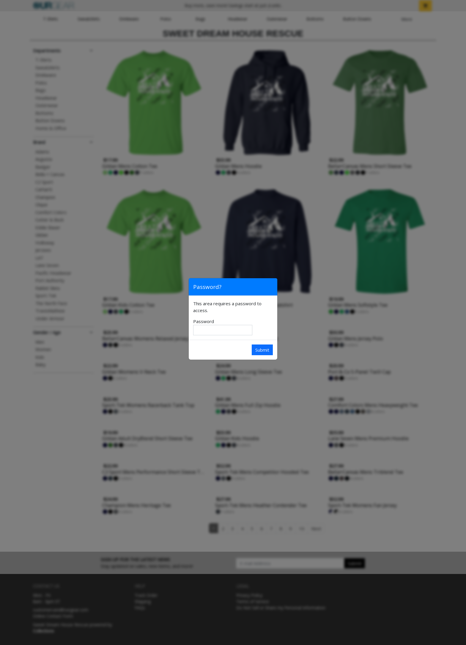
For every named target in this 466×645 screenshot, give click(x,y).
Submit (262, 350)
